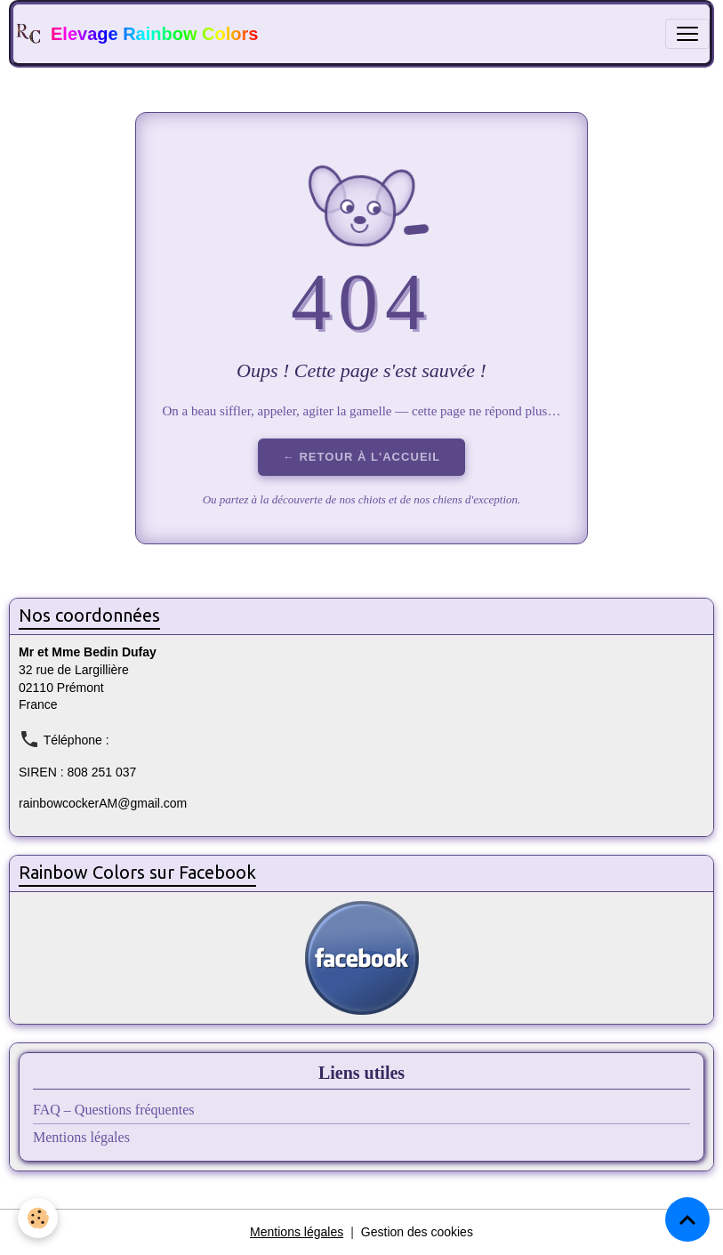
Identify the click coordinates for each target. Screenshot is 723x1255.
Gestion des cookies (417, 1232)
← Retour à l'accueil (362, 456)
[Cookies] (38, 1218)
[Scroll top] (687, 1219)
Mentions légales (81, 1137)
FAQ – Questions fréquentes (113, 1109)
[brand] (135, 34)
